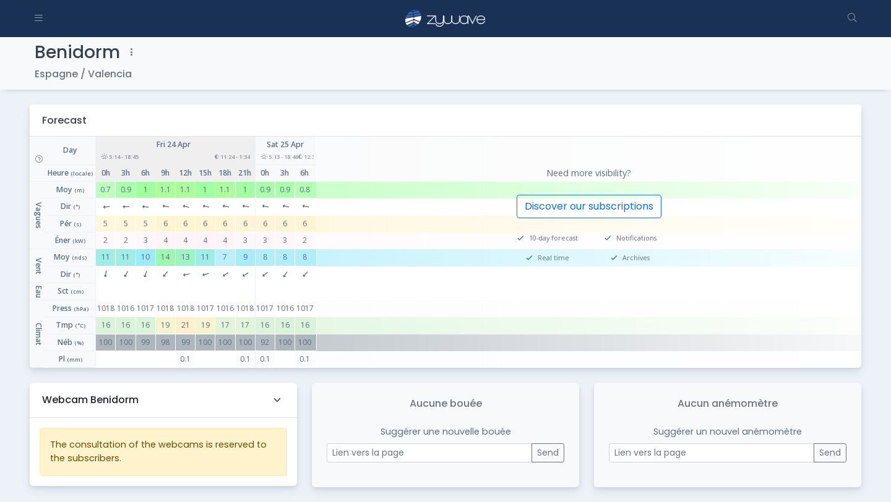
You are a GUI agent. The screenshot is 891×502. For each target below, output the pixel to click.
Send (548, 452)
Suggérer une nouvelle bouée (446, 431)
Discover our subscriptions (589, 206)
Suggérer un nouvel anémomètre (727, 431)
